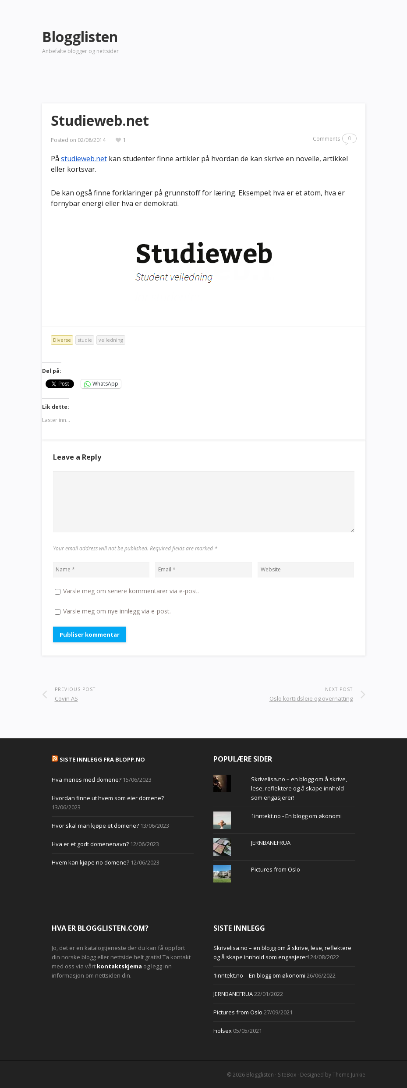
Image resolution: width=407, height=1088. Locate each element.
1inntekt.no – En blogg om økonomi (259, 975)
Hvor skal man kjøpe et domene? (95, 825)
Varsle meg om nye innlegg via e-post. (117, 611)
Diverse (62, 340)
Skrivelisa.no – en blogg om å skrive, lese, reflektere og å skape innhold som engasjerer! (299, 788)
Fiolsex (222, 1031)
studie (85, 340)
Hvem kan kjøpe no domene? (90, 862)
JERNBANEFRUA (270, 843)
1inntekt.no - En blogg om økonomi (296, 816)
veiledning (111, 340)
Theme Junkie (349, 1074)
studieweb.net (84, 158)
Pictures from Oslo (275, 869)
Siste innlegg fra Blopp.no (102, 759)
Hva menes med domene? (86, 779)
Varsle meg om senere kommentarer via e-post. (131, 591)
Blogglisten (260, 1074)
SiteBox (287, 1074)
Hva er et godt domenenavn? (90, 844)
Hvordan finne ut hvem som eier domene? (108, 798)
